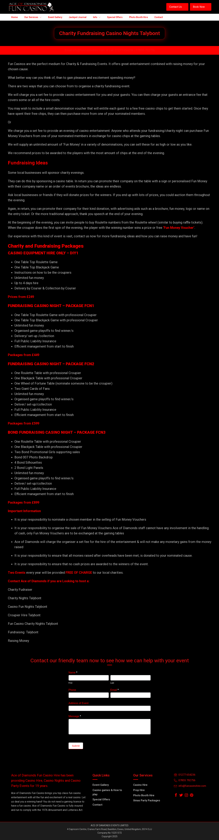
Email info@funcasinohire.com (85, 50)
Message (75, 716)
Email (114, 690)
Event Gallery (101, 784)
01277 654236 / (125, 50)
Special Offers (101, 799)
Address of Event (79, 703)
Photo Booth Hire (143, 795)
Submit (76, 745)
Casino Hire (140, 784)
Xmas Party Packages (146, 800)
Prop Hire (139, 790)
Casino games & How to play (107, 792)
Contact (97, 804)
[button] (177, 7)
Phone (72, 690)
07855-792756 (145, 50)
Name (73, 672)
